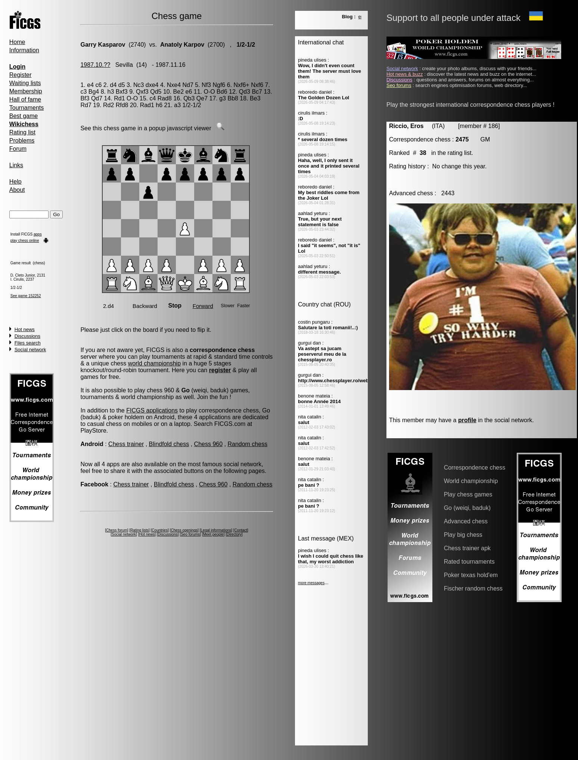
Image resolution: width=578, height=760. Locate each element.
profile (467, 420)
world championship (154, 363)
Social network (30, 349)
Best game (23, 116)
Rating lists (139, 530)
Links (16, 165)
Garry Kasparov (102, 44)
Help (15, 181)
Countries (160, 530)
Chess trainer (126, 444)
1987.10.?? (95, 65)
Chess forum (116, 530)
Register (20, 75)
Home (17, 42)
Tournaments (26, 108)
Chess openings (184, 530)
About (17, 190)
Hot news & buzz (404, 74)
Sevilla (124, 65)
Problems (22, 140)
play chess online (24, 241)
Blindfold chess (169, 444)
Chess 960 (208, 444)
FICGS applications (152, 410)
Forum (18, 149)
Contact (240, 530)
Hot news (25, 329)
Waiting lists (25, 83)
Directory (234, 534)
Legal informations (216, 530)
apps (38, 234)
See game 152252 (25, 296)
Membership (25, 91)
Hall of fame (25, 99)
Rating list (22, 132)
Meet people (213, 534)
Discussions (27, 336)
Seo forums (190, 534)
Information (24, 50)
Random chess (247, 444)
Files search (28, 343)
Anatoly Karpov (182, 44)
